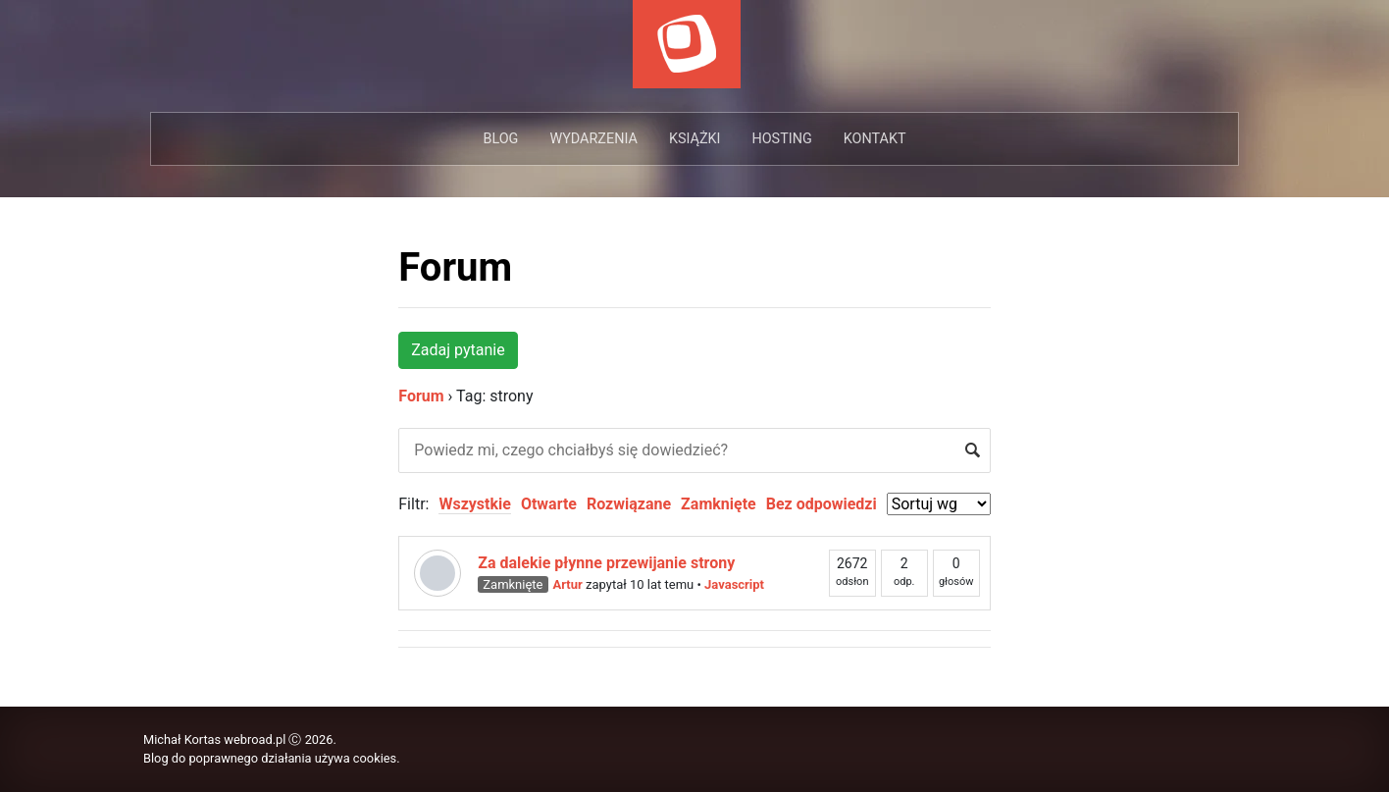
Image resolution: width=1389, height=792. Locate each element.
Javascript (734, 584)
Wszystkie (474, 504)
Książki (695, 139)
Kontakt (875, 139)
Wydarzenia (593, 139)
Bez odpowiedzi (821, 504)
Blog (500, 139)
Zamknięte (718, 504)
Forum (455, 267)
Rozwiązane (629, 504)
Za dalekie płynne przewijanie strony (606, 563)
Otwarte (549, 504)
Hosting (781, 139)
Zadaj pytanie (457, 350)
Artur (568, 584)
